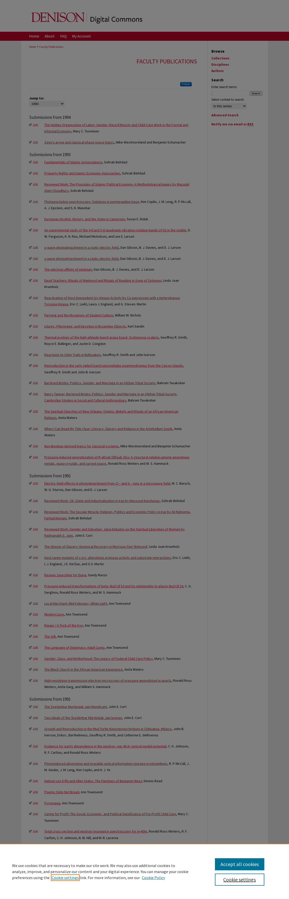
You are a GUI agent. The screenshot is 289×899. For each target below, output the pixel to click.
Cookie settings (65, 877)
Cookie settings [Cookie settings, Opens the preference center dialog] (239, 879)
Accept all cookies (239, 864)
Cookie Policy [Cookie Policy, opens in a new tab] (153, 877)
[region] (144, 871)
